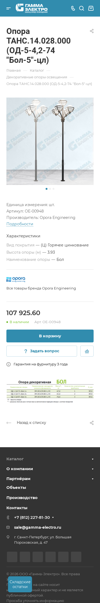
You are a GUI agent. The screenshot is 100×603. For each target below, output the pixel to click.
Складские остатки (20, 584)
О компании (19, 468)
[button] (46, 189)
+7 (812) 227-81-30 (32, 517)
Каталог (15, 458)
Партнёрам (18, 478)
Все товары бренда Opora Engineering (41, 288)
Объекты (16, 487)
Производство (22, 497)
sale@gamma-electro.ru (37, 527)
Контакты (16, 507)
